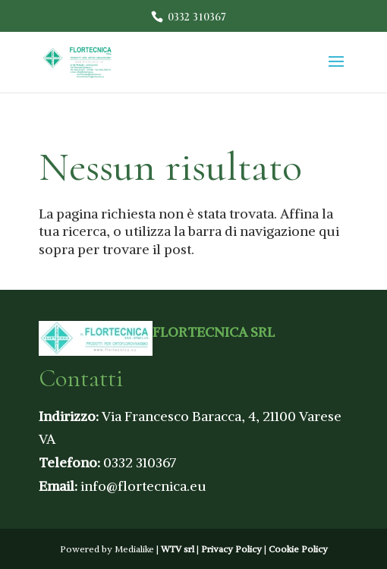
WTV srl (177, 549)
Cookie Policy (298, 549)
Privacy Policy (231, 549)
